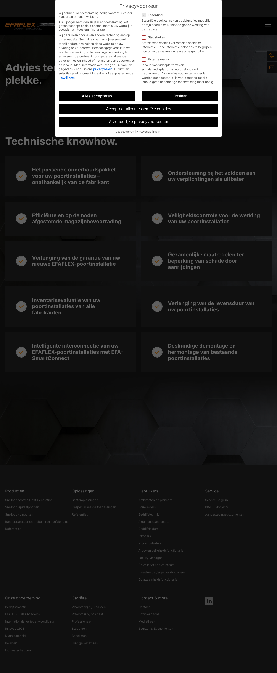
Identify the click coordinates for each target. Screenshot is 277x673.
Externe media (157, 59)
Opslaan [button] (180, 96)
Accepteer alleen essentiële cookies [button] (138, 109)
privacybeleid (103, 69)
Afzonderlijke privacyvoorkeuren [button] (138, 121)
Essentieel (154, 15)
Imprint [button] (157, 131)
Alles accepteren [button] (97, 96)
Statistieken (155, 37)
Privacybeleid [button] (143, 131)
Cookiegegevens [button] (125, 131)
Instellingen (67, 77)
